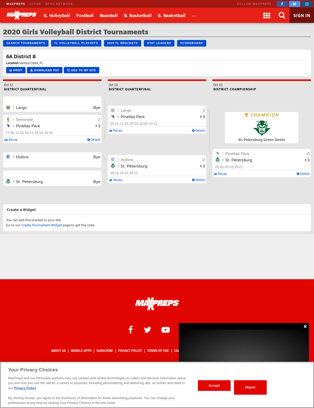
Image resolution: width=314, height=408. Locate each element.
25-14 (39, 133)
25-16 (219, 167)
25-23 (134, 123)
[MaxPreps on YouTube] (166, 329)
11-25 (19, 133)
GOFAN (35, 4)
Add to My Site (81, 70)
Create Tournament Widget (41, 225)
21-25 (124, 123)
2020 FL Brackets (122, 43)
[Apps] (266, 15)
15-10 (48, 133)
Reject (250, 387)
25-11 (29, 133)
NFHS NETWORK (59, 4)
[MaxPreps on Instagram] (307, 4)
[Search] (282, 15)
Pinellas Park (28, 125)
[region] (157, 385)
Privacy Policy (130, 350)
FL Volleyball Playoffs (76, 43)
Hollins (22, 156)
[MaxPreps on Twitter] (294, 4)
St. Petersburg (29, 181)
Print (15, 70)
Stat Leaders (159, 43)
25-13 (114, 173)
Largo (21, 107)
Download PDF (44, 70)
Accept (214, 385)
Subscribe (105, 350)
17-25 (10, 133)
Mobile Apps (81, 350)
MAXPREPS (15, 4)
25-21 (114, 123)
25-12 (134, 173)
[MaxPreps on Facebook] (282, 4)
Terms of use (158, 350)
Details (93, 139)
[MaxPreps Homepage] (157, 304)
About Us (58, 350)
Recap (11, 139)
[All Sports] (194, 15)
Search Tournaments (25, 43)
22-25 (143, 123)
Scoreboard (191, 43)
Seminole (24, 119)
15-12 (153, 123)
